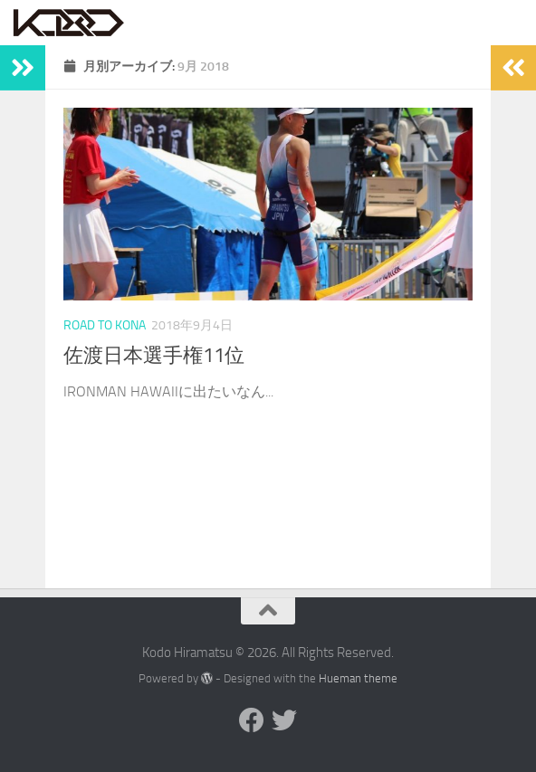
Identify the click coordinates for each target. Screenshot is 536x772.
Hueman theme (358, 678)
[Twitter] (284, 720)
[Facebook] (251, 720)
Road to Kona (104, 325)
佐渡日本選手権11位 (153, 355)
